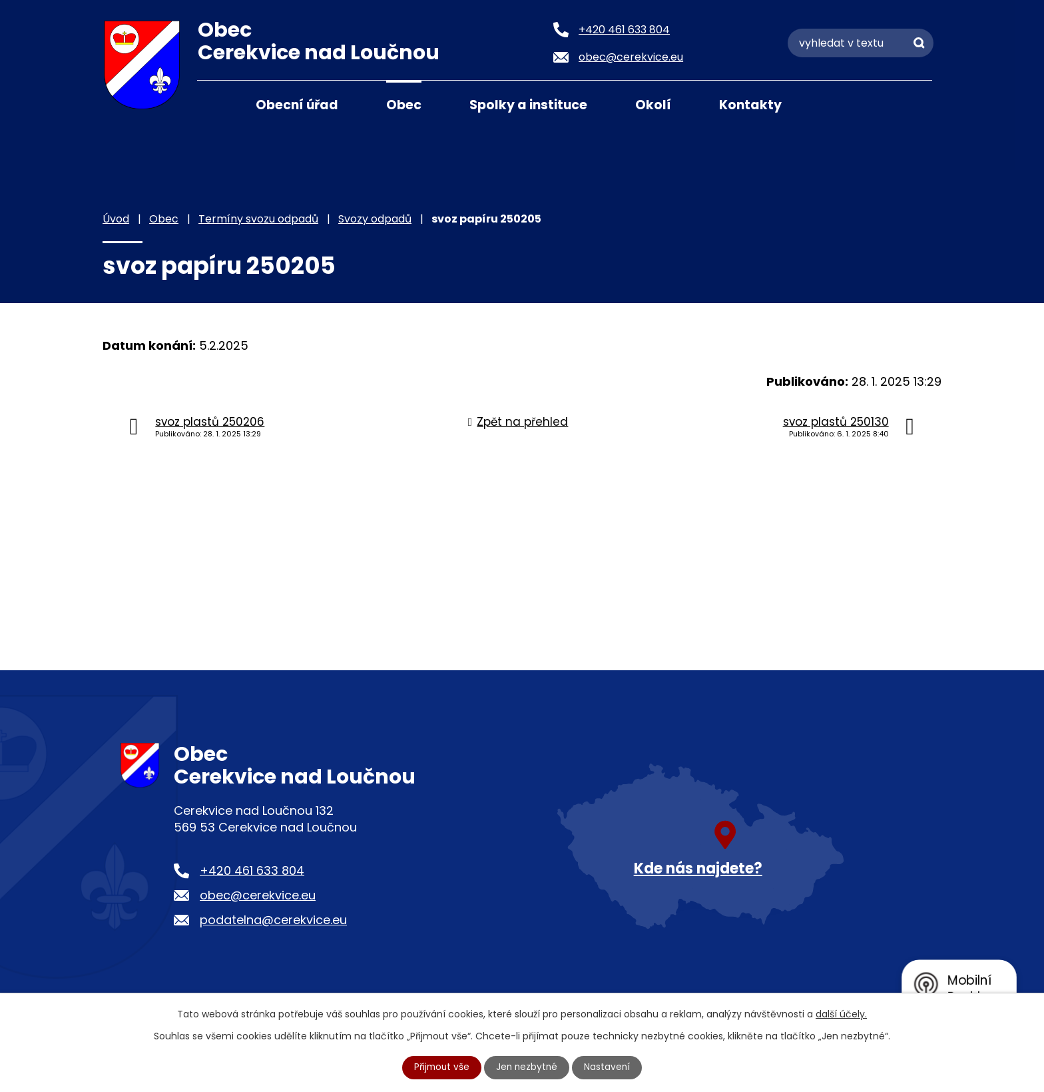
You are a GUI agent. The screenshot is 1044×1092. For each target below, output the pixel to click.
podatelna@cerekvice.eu (273, 919)
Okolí (653, 105)
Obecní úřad (297, 105)
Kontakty (750, 105)
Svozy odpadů (374, 219)
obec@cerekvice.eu (258, 895)
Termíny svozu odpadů (258, 219)
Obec (403, 105)
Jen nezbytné (527, 1067)
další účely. (841, 1014)
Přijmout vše (440, 1067)
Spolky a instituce (528, 105)
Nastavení (609, 1067)
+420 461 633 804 (252, 870)
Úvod (213, 104)
